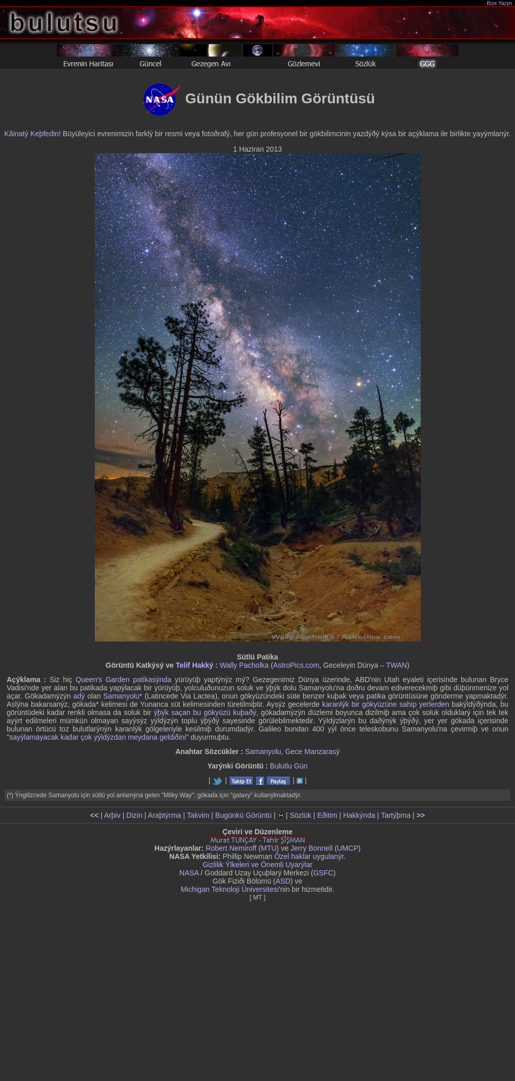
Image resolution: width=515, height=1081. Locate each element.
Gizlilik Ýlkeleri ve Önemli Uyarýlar (257, 864)
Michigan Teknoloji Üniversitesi (230, 889)
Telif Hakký (194, 665)
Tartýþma (396, 815)
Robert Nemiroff (230, 848)
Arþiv (112, 815)
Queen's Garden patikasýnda (123, 679)
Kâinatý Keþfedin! (32, 134)
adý (79, 696)
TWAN (396, 665)
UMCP (347, 848)
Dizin (134, 815)
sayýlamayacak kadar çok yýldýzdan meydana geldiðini (97, 737)
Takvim (198, 815)
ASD (283, 881)
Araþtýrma (164, 815)
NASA (188, 873)
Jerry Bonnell (311, 848)
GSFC (323, 873)
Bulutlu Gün (288, 766)
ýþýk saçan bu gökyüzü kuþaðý (205, 712)
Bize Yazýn (500, 3)
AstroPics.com (296, 665)
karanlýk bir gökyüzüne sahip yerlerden (386, 704)
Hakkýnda (359, 815)
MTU (269, 848)
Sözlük (300, 815)
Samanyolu (122, 696)
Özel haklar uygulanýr (309, 856)
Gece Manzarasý (312, 751)
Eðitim (327, 815)
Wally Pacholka (244, 665)
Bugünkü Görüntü (243, 815)
